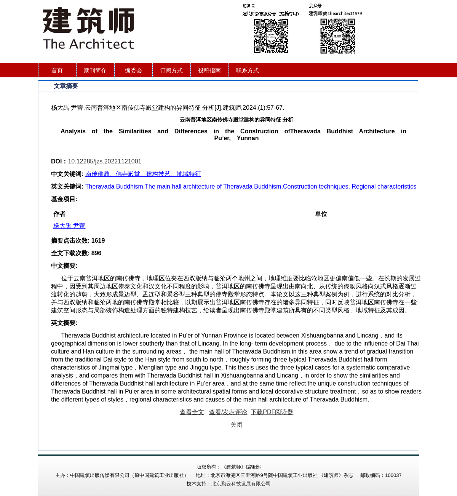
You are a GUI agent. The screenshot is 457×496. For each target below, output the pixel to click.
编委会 (133, 70)
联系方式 (247, 70)
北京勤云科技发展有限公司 (241, 483)
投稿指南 (209, 70)
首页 (57, 70)
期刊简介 (95, 70)
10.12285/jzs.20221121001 (104, 161)
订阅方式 (171, 70)
